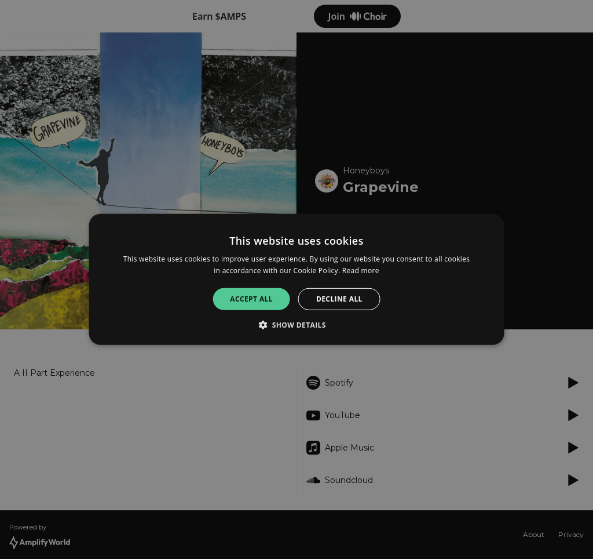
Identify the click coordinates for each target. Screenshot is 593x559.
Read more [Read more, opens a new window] (360, 270)
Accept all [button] (251, 299)
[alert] (296, 279)
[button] (296, 325)
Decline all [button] (339, 299)
